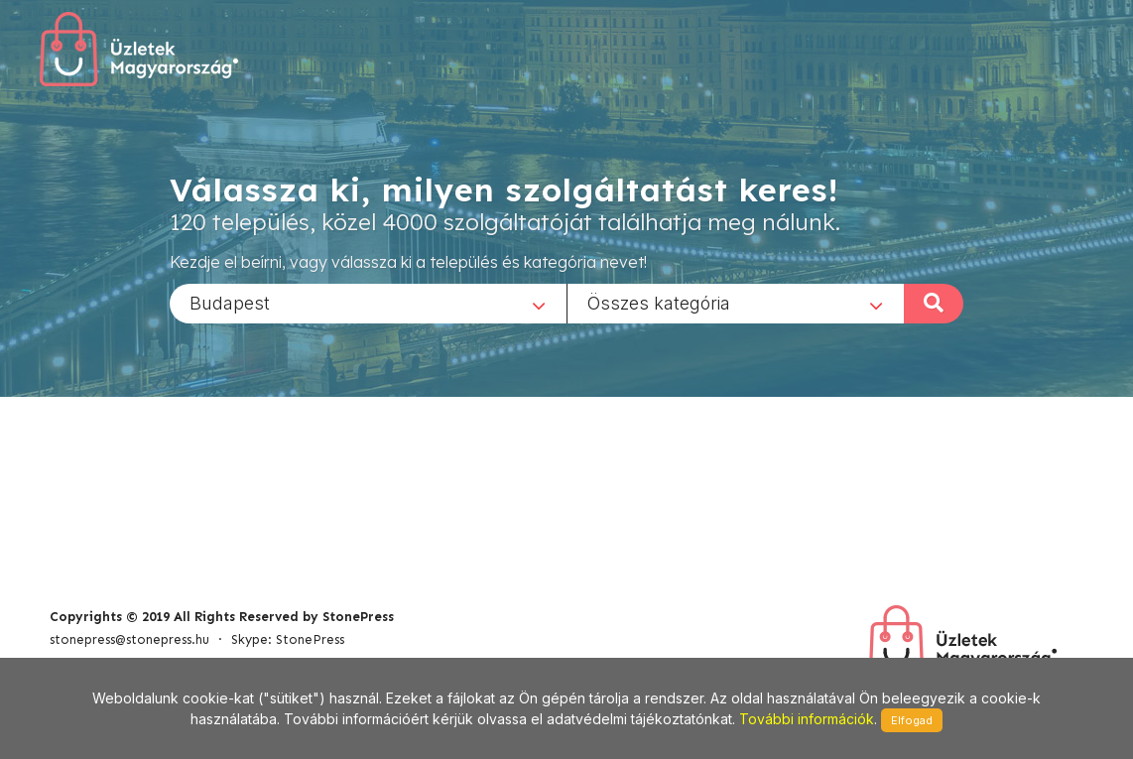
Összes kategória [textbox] (658, 302)
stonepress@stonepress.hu (129, 639)
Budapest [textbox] (229, 302)
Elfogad (912, 720)
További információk (806, 718)
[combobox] (368, 302)
